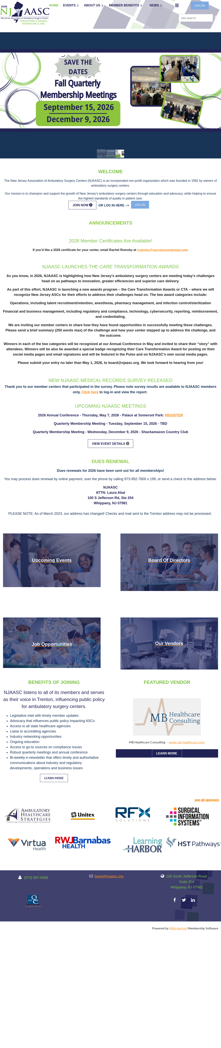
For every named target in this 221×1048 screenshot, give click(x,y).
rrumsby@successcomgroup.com (162, 250)
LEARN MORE (54, 778)
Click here (90, 392)
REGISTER (174, 415)
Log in (200, 5)
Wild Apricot (178, 928)
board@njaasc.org (109, 876)
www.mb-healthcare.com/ (187, 742)
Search (216, 17)
